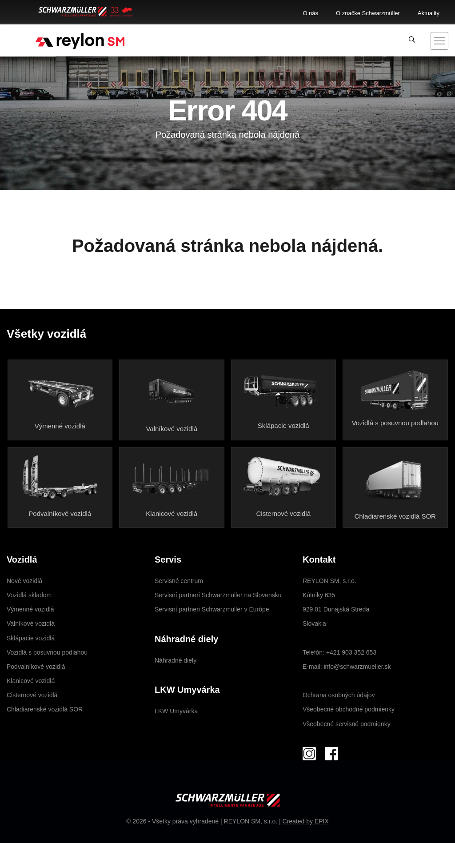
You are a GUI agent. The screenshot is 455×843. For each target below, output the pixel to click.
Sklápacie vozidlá (283, 425)
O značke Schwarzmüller (368, 13)
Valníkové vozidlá (171, 428)
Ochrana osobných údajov (339, 695)
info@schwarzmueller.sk (357, 666)
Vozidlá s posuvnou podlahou (395, 423)
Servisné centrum (179, 580)
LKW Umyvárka (176, 711)
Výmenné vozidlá (60, 426)
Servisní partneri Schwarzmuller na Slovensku (218, 595)
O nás (310, 13)
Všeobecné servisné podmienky (347, 723)
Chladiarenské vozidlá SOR (395, 516)
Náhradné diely (175, 660)
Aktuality (428, 13)
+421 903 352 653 (351, 652)
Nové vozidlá (24, 580)
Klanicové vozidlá (171, 513)
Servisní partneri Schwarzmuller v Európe (212, 609)
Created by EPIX (306, 821)
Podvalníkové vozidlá (59, 513)
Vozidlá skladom (29, 595)
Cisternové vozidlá (283, 513)
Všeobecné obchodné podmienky (349, 709)
